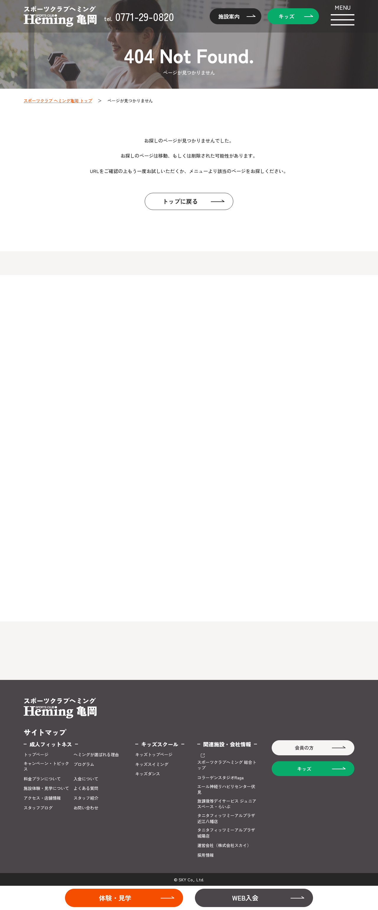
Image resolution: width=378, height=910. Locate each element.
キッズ (286, 16)
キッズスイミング (151, 764)
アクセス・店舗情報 (42, 798)
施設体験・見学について (46, 788)
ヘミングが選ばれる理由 (96, 754)
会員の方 (304, 747)
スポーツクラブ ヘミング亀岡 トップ (58, 101)
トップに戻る (180, 201)
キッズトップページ (153, 754)
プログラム (84, 764)
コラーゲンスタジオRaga (220, 777)
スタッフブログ (38, 808)
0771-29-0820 (139, 16)
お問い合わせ (86, 808)
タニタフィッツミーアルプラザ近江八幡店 (226, 818)
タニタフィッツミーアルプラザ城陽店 (226, 833)
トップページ (36, 754)
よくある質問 (86, 788)
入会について (86, 779)
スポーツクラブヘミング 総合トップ (226, 765)
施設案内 (228, 16)
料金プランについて (42, 779)
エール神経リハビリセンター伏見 (226, 789)
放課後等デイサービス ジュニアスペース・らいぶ (226, 804)
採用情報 (205, 855)
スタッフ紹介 (86, 798)
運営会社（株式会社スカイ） (224, 845)
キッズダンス (147, 774)
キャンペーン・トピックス (46, 766)
